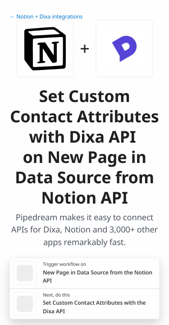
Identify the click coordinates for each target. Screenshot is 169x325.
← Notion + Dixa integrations (45, 16)
